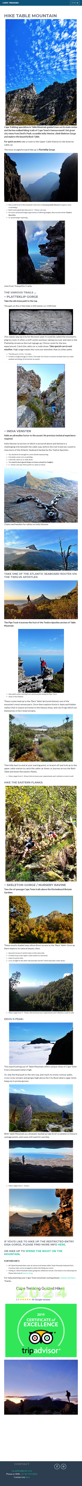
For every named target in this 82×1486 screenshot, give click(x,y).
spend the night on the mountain (33, 1253)
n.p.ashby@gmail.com (22, 1470)
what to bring (28, 1273)
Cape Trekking (11, 3)
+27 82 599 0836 (29, 1474)
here (27, 1477)
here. (62, 1244)
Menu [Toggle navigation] (74, 3)
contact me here (67, 1277)
